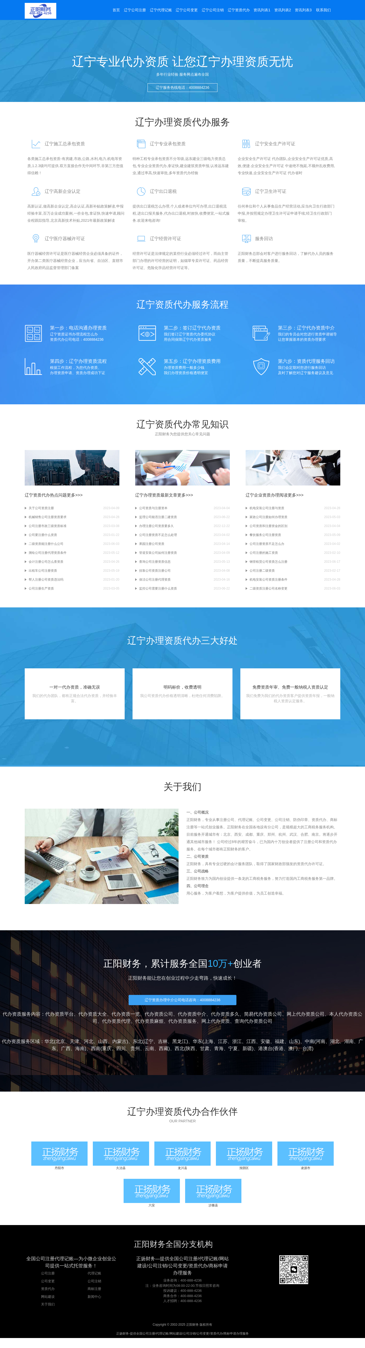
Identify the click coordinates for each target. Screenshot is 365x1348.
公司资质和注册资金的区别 (268, 529)
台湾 (307, 1054)
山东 (293, 1047)
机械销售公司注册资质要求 (48, 521)
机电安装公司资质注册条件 (268, 583)
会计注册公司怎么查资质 (46, 565)
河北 (88, 1047)
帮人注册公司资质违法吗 (46, 583)
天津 (74, 1047)
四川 (121, 1054)
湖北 (334, 1047)
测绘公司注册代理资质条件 (48, 556)
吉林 (163, 1047)
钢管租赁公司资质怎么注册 (268, 565)
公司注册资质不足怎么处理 (158, 538)
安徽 (265, 1047)
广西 (65, 1054)
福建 (279, 1047)
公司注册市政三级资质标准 (48, 529)
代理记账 (94, 1283)
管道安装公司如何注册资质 (158, 556)
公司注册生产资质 (41, 592)
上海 (208, 1047)
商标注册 (94, 1299)
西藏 (163, 1054)
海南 (80, 1054)
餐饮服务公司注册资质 (265, 538)
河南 (320, 1047)
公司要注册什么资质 (43, 538)
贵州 (135, 1054)
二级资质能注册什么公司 (46, 547)
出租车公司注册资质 (43, 574)
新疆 (247, 1054)
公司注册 (48, 1283)
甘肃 (204, 1054)
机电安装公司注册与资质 (267, 512)
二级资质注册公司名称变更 (268, 592)
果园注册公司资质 (151, 547)
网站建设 (48, 1307)
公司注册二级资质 (262, 574)
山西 (103, 1047)
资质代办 (48, 1299)
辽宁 (148, 1047)
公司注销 (94, 1291)
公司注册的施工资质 (264, 556)
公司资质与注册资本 (153, 512)
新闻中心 (94, 1307)
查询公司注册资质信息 (155, 565)
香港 (278, 1054)
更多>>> (75, 499)
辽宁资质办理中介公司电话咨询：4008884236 (182, 1006)
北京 (60, 1047)
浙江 (237, 1047)
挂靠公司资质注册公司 (155, 574)
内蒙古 (119, 1047)
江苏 (222, 1047)
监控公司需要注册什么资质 (158, 592)
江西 (251, 1047)
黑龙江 (179, 1047)
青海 (219, 1054)
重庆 (106, 1054)
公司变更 (48, 1291)
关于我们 (48, 1314)
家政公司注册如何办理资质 (268, 521)
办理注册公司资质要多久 (156, 529)
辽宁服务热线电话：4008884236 (182, 93)
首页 (115, 11)
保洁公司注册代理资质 (155, 583)
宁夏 (233, 1054)
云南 (149, 1054)
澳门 (293, 1054)
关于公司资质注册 (41, 512)
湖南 (349, 1047)
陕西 (190, 1054)
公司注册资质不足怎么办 (267, 547)
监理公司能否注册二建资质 (158, 521)
